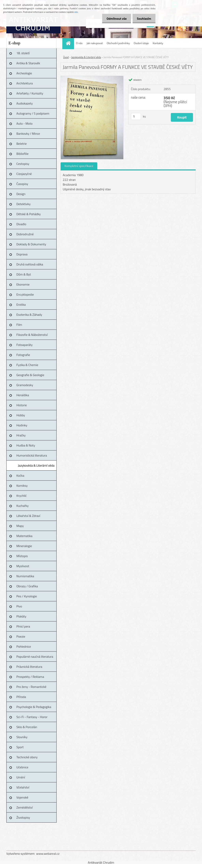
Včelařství (22, 787)
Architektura (24, 83)
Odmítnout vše (115, 18)
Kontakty (158, 43)
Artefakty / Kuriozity (29, 93)
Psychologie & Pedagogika (33, 706)
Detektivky (23, 204)
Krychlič (21, 495)
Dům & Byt (23, 274)
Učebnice (22, 767)
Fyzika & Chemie (27, 364)
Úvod (66, 57)
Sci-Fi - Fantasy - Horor (32, 717)
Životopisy (23, 817)
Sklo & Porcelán (26, 727)
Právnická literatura (29, 666)
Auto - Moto (24, 123)
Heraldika (22, 395)
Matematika (24, 535)
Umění (20, 777)
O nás (79, 43)
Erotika (21, 304)
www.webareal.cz (48, 853)
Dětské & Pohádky (28, 214)
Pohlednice (23, 646)
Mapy (20, 525)
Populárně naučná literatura (34, 656)
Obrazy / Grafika (27, 586)
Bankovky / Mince (28, 133)
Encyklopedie (25, 294)
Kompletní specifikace (79, 165)
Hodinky (21, 425)
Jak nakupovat (94, 43)
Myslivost (22, 566)
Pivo (19, 606)
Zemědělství (24, 807)
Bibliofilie (22, 153)
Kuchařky (22, 505)
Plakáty (21, 616)
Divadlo (21, 224)
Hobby (20, 415)
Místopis (22, 556)
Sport (20, 747)
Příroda (21, 696)
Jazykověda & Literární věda (36, 465)
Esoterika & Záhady (29, 314)
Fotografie (23, 354)
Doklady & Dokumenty (31, 244)
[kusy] (136, 116)
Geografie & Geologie (30, 375)
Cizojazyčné (24, 173)
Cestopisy (22, 163)
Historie (21, 405)
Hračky (21, 435)
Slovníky (21, 737)
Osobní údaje (141, 43)
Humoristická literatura (31, 455)
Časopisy (22, 183)
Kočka (20, 475)
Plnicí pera (23, 626)
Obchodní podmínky (118, 43)
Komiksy (22, 485)
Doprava (21, 254)
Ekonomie (23, 284)
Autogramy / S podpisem (32, 113)
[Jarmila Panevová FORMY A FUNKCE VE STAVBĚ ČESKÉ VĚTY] (92, 77)
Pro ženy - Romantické (31, 686)
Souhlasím (143, 18)
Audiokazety (24, 103)
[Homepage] (69, 43)
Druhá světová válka (29, 264)
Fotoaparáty (24, 344)
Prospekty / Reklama (30, 676)
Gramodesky (24, 385)
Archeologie (24, 73)
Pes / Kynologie (26, 596)
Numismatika (25, 576)
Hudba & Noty (25, 445)
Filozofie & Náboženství (32, 334)
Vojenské (22, 797)
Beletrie (21, 143)
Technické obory (26, 757)
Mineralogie (24, 546)
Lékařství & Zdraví (28, 515)
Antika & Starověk (28, 63)
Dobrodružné (25, 234)
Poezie (20, 636)
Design (20, 193)
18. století (23, 53)
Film (19, 324)
